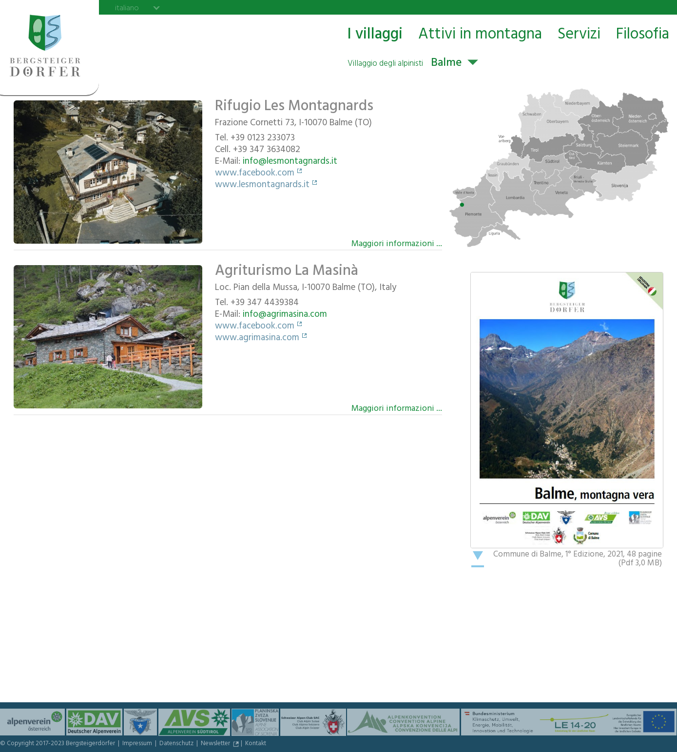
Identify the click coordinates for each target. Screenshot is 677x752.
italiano (127, 7)
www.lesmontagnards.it (262, 185)
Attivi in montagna (480, 35)
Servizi (579, 35)
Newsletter (216, 744)
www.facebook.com (254, 174)
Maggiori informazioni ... (396, 243)
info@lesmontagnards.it (290, 162)
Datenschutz (177, 744)
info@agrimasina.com (285, 315)
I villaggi (375, 35)
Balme (405, 64)
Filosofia (642, 35)
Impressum (138, 744)
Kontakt (255, 744)
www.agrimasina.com (257, 338)
